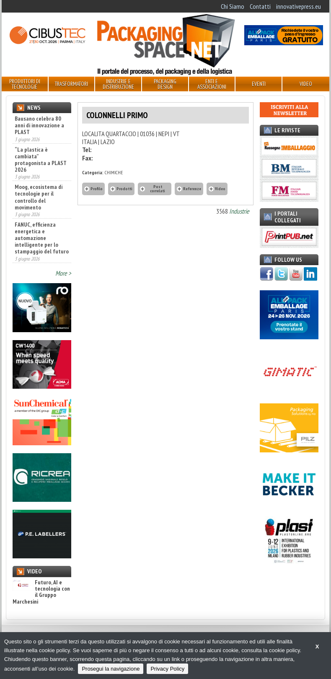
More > (63, 273)
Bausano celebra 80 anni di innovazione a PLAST (39, 125)
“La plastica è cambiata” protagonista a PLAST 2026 (41, 159)
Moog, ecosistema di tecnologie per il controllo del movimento (38, 196)
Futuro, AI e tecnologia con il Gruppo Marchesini (41, 592)
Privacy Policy (167, 669)
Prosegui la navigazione (111, 669)
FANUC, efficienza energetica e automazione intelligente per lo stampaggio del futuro (42, 238)
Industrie (239, 211)
